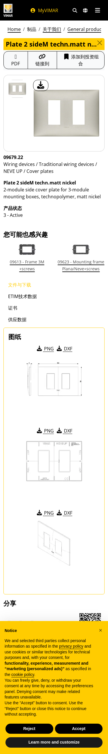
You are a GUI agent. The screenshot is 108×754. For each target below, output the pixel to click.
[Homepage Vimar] (8, 10)
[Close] (99, 42)
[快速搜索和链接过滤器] (75, 10)
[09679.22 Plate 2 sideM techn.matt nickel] (17, 89)
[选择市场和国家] (85, 10)
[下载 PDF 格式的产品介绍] (15, 60)
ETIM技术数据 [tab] (22, 296)
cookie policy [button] (22, 674)
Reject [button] (29, 728)
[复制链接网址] (42, 60)
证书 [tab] (12, 308)
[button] (100, 630)
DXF (64, 348)
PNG (45, 348)
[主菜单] (97, 10)
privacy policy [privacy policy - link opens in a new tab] (71, 646)
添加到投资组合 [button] (81, 60)
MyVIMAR (44, 10)
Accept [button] (79, 728)
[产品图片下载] (40, 85)
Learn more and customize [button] (54, 742)
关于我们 (52, 29)
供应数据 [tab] (17, 319)
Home (14, 29)
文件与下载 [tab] (19, 285)
